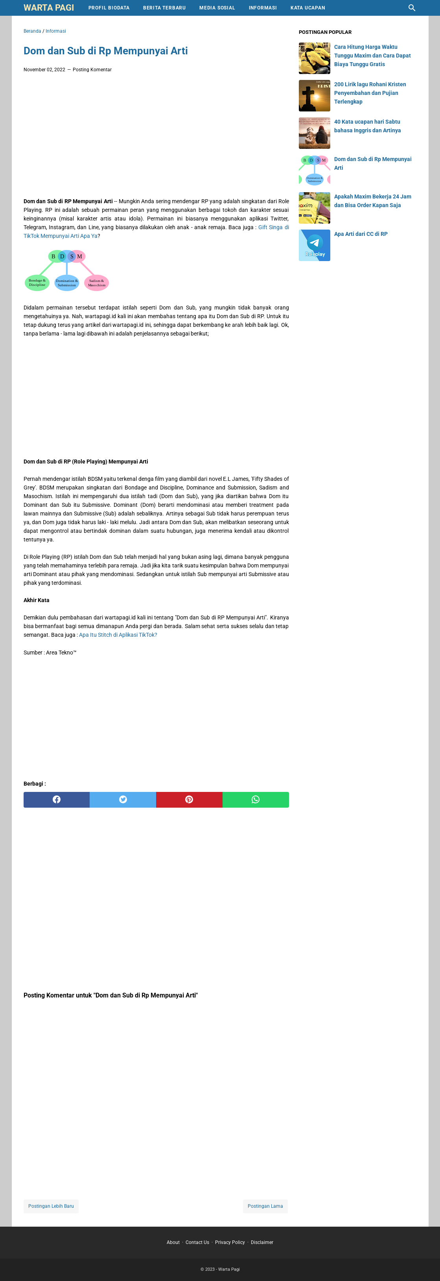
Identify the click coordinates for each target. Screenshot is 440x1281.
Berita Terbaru (164, 8)
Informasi (263, 8)
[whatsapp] (256, 800)
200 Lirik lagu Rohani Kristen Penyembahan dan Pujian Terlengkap (370, 93)
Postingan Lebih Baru (51, 1206)
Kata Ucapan (308, 8)
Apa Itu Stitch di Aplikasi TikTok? (118, 635)
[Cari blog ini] (412, 8)
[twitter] (123, 800)
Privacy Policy (230, 1242)
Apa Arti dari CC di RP (361, 234)
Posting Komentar (92, 69)
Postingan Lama (265, 1206)
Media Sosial (217, 8)
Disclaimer (262, 1242)
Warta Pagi (49, 8)
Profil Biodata (109, 8)
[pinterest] (189, 800)
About (173, 1242)
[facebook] (57, 800)
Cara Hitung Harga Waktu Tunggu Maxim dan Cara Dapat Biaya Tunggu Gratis (372, 55)
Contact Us (197, 1242)
